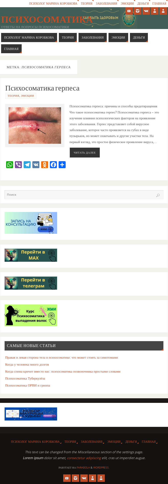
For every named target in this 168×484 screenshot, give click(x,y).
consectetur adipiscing (84, 458)
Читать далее (85, 152)
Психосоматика (47, 19)
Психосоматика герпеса (42, 88)
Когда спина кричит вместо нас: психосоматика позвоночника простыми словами (63, 371)
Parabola (83, 467)
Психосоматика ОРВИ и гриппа (27, 385)
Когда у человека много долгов (27, 364)
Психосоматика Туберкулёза (25, 378)
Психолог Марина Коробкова (52, 4)
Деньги (143, 4)
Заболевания (106, 4)
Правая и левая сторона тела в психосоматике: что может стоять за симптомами (61, 357)
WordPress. (101, 467)
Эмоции (127, 4)
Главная (159, 4)
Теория (86, 4)
